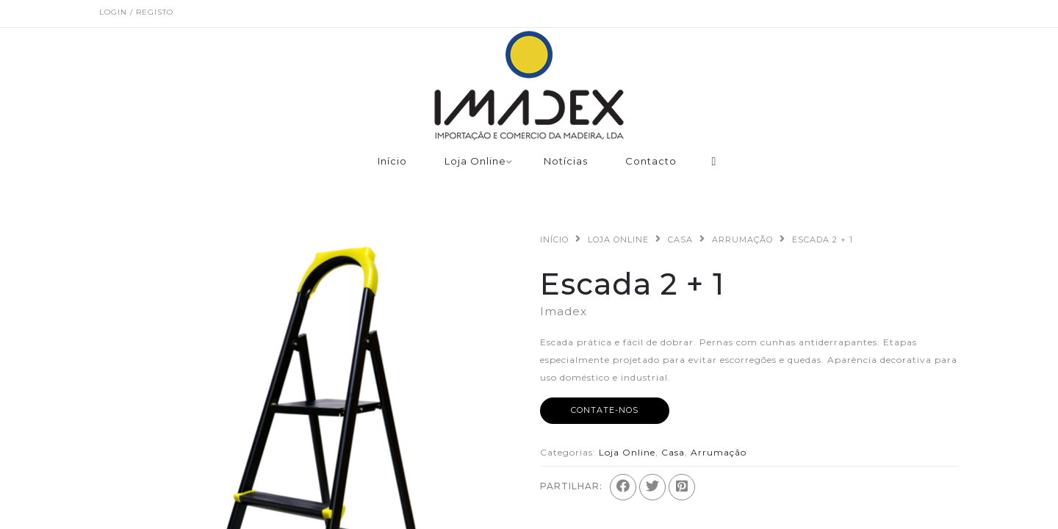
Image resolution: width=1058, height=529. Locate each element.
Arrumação (742, 239)
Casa (680, 239)
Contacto (651, 161)
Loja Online (475, 161)
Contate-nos (604, 410)
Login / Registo (136, 12)
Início (392, 161)
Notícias (566, 161)
